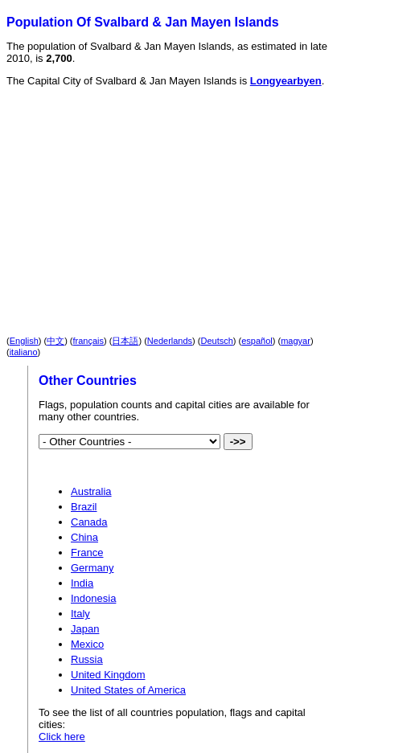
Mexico (87, 644)
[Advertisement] (148, 197)
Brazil (84, 507)
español (257, 341)
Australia (91, 491)
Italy (80, 614)
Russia (87, 659)
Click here (62, 736)
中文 (55, 341)
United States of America (128, 690)
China (84, 537)
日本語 (125, 341)
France (87, 552)
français (89, 341)
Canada (89, 522)
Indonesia (93, 598)
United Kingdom (108, 675)
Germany (92, 568)
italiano (24, 352)
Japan (85, 629)
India (82, 583)
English (24, 341)
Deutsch (217, 341)
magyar (295, 341)
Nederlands (169, 341)
